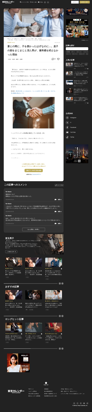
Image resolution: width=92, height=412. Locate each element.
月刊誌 (40, 2)
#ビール (88, 53)
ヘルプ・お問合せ (32, 391)
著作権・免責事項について (50, 393)
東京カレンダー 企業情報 (34, 395)
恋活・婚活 (33, 2)
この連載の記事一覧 (11, 251)
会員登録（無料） (85, 2)
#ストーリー (75, 53)
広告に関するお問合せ (33, 393)
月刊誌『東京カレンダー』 (67, 389)
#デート (73, 51)
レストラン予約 (24, 2)
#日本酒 (68, 51)
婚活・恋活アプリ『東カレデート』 (69, 391)
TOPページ (31, 389)
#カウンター (79, 51)
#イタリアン (86, 51)
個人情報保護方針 (48, 391)
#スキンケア (81, 53)
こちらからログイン (36, 174)
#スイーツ (68, 53)
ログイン (75, 2)
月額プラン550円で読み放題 (33, 170)
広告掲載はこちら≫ (85, 40)
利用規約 (46, 389)
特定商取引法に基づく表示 (50, 395)
